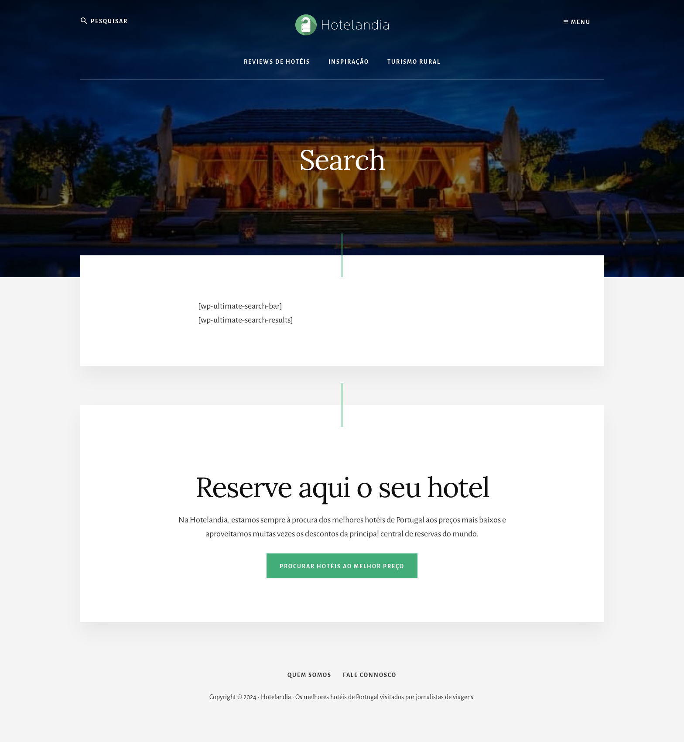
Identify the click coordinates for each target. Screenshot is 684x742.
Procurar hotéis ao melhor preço (342, 566)
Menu (577, 21)
